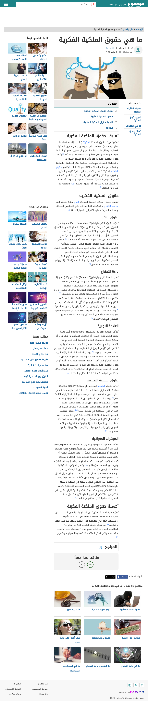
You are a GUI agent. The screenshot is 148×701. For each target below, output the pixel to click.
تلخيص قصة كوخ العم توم (35, 382)
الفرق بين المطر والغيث (36, 376)
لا (82, 564)
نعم (90, 564)
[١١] (113, 397)
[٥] (66, 239)
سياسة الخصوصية (40, 689)
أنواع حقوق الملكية (135, 119)
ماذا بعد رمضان (40, 348)
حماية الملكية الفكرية (134, 110)
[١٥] (108, 524)
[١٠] (68, 372)
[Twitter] (135, 685)
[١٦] (117, 536)
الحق (73, 183)
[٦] (90, 263)
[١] (63, 154)
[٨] (118, 310)
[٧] (60, 293)
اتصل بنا (17, 684)
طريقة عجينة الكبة (38, 343)
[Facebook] (141, 685)
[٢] (70, 166)
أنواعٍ (76, 202)
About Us (43, 694)
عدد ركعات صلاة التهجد (36, 371)
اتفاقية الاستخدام (13, 689)
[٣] (101, 187)
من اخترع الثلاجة (40, 354)
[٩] (93, 351)
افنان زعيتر (110, 48)
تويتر (113, 576)
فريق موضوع (15, 694)
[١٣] (86, 464)
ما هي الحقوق (133, 126)
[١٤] (76, 497)
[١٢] (76, 410)
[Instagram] (129, 685)
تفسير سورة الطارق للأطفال (33, 393)
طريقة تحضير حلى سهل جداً (34, 360)
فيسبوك (124, 576)
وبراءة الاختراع (111, 206)
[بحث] (92, 4)
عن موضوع (43, 684)
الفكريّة (86, 142)
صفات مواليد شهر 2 (38, 365)
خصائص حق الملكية (135, 133)
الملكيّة (102, 386)
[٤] (69, 209)
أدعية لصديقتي (40, 388)
